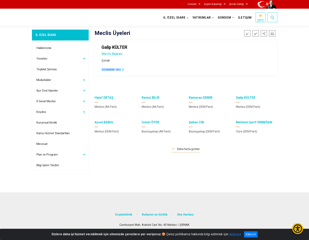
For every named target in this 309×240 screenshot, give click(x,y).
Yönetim (41, 58)
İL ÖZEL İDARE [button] (174, 17)
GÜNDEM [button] (224, 17)
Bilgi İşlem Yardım (47, 165)
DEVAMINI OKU (111, 69)
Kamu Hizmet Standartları (53, 133)
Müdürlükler (43, 80)
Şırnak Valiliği (236, 4)
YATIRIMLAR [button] (202, 17)
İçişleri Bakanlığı (213, 4)
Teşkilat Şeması (46, 69)
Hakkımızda (43, 48)
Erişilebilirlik (123, 214)
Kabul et (251, 234)
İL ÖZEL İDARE (46, 35)
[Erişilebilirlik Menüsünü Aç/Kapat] (297, 228)
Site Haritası (185, 214)
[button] (264, 33)
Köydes (41, 112)
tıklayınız (235, 234)
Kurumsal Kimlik (46, 122)
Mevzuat (41, 144)
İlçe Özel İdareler (47, 90)
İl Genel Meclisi (46, 101)
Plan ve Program (47, 154)
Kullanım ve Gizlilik (155, 214)
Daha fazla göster (188, 149)
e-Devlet (192, 4)
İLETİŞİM (245, 17)
